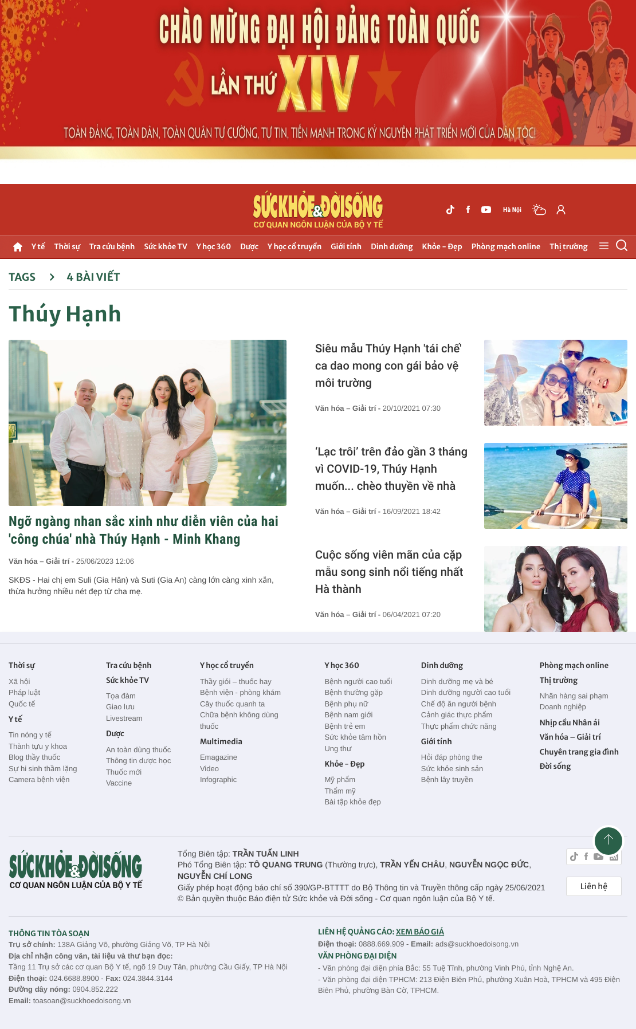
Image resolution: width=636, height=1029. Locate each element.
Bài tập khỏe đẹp (352, 802)
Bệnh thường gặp (353, 692)
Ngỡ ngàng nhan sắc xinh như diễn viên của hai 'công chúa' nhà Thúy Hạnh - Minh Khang (143, 530)
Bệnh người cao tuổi (358, 681)
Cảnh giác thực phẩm (457, 714)
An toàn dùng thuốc (138, 749)
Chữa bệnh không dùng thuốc (239, 720)
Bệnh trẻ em (344, 726)
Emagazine (218, 757)
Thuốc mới (124, 772)
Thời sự (67, 247)
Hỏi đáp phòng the (451, 757)
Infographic (218, 779)
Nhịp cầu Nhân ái (570, 722)
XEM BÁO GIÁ (420, 932)
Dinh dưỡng (392, 247)
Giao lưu (120, 706)
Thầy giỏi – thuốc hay (236, 681)
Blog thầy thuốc (34, 757)
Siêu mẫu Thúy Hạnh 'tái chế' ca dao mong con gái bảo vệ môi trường (388, 365)
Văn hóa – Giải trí (570, 737)
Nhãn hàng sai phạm (574, 696)
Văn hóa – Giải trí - (42, 561)
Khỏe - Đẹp (442, 247)
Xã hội (19, 681)
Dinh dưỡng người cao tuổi (466, 692)
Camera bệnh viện (39, 779)
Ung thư (337, 748)
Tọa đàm (121, 696)
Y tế (38, 247)
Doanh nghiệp (563, 706)
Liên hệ (593, 886)
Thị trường (568, 247)
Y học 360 (214, 247)
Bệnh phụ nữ (346, 704)
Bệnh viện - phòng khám (240, 692)
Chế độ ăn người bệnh (458, 704)
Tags (32, 277)
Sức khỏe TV (165, 247)
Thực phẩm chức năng (459, 726)
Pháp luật (24, 692)
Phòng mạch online (506, 247)
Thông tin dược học (138, 760)
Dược (249, 247)
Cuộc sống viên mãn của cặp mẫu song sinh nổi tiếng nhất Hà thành (389, 572)
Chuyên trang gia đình (579, 752)
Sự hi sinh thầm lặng (43, 768)
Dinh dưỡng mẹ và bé (457, 681)
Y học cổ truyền (294, 247)
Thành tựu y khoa (38, 746)
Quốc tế (22, 704)
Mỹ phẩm (339, 779)
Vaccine (119, 783)
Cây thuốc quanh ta (232, 704)
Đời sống (555, 766)
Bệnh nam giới (348, 714)
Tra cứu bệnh (112, 247)
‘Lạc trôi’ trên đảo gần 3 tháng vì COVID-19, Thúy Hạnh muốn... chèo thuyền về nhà (391, 469)
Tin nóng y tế (30, 734)
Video (209, 768)
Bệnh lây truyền (447, 779)
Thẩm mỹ (339, 791)
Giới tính (346, 247)
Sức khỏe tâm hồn (355, 737)
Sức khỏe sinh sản (452, 768)
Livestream (124, 718)
